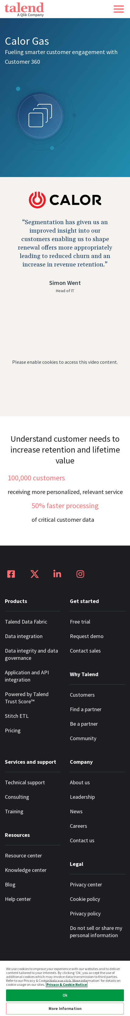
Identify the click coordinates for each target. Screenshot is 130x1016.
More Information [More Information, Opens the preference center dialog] (65, 1008)
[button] (118, 9)
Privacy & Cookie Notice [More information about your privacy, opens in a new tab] (66, 984)
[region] (65, 988)
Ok (65, 995)
